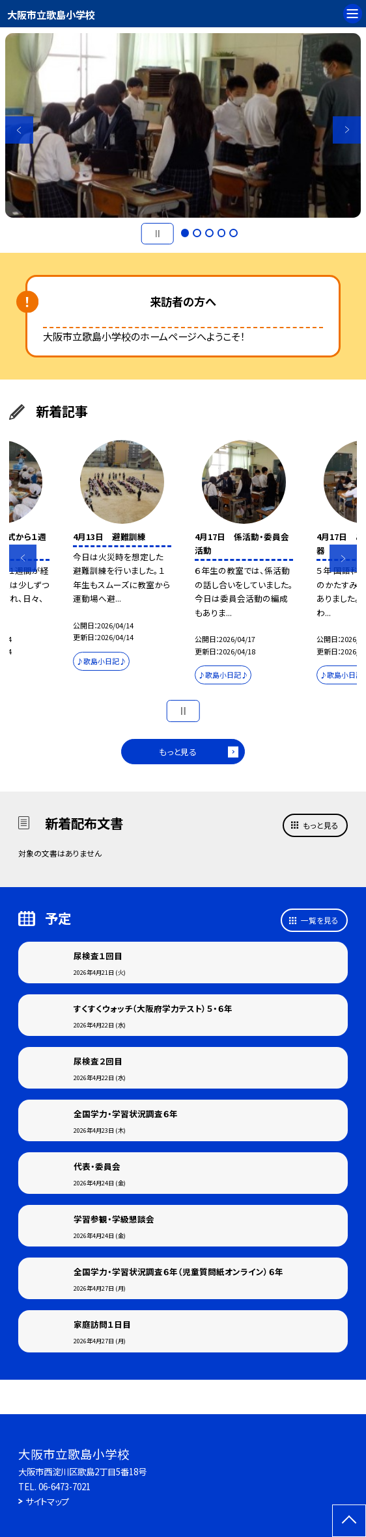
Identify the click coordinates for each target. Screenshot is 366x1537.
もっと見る (178, 751)
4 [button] (222, 233)
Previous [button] (19, 130)
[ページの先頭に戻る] (349, 1520)
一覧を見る (320, 919)
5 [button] (233, 233)
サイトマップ (47, 1501)
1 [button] (185, 233)
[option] (183, 125)
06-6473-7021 (64, 1486)
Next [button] (346, 130)
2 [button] (197, 233)
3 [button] (209, 233)
